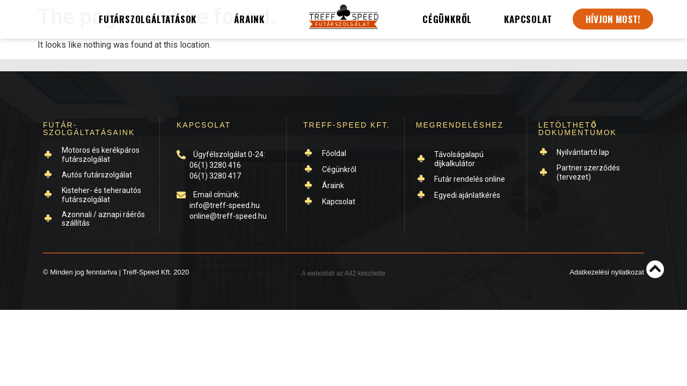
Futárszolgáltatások (150, 19)
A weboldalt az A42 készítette (343, 273)
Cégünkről (447, 19)
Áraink (249, 19)
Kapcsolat (528, 19)
